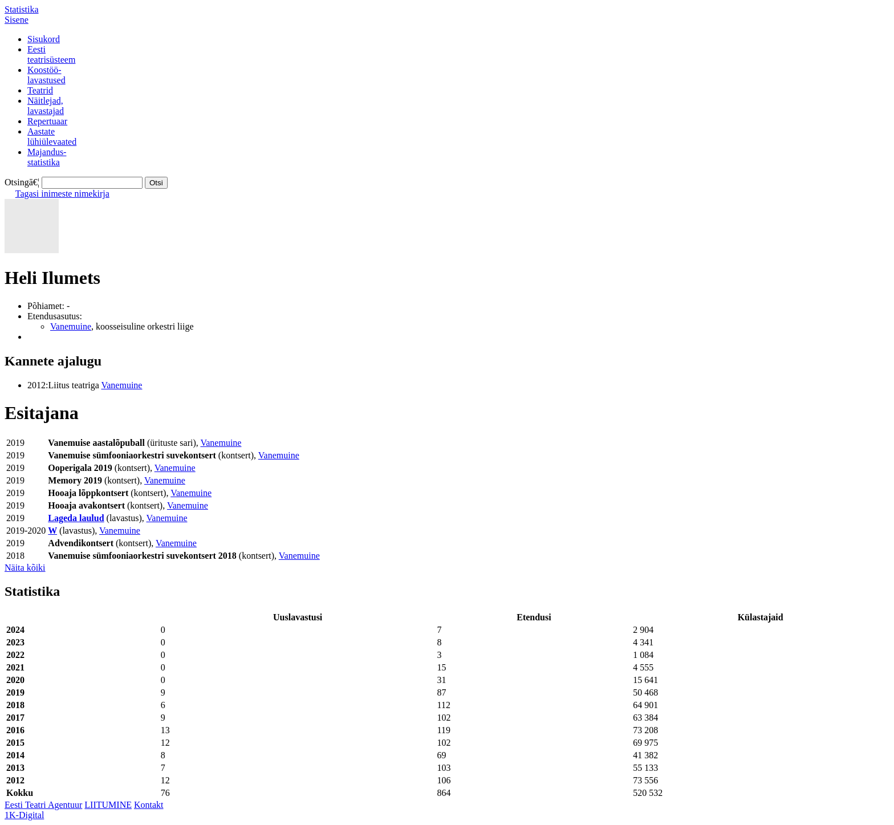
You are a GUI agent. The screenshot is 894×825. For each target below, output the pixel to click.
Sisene (17, 20)
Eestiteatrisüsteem (51, 54)
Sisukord (43, 39)
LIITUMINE (108, 805)
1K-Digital (24, 815)
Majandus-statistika (46, 157)
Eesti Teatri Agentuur (43, 805)
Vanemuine (70, 326)
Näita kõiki (25, 567)
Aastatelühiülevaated (51, 137)
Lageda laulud (76, 518)
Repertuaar (47, 121)
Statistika (22, 9)
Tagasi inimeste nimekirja (62, 193)
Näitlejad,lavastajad (45, 106)
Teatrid (40, 90)
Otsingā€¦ (22, 182)
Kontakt (149, 805)
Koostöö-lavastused (46, 75)
